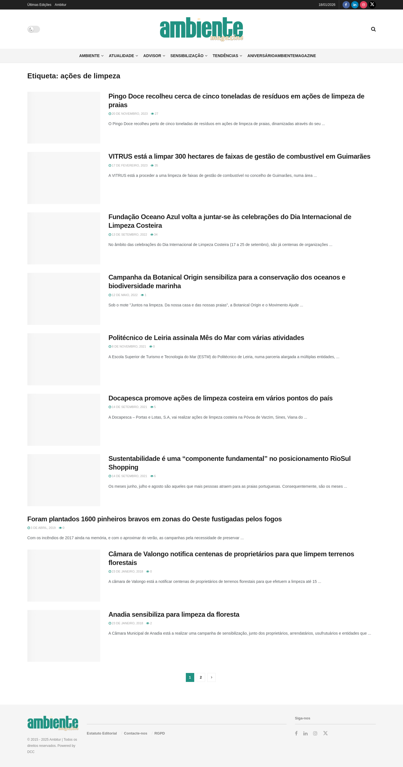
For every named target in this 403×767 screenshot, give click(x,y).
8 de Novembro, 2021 (127, 346)
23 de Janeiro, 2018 (126, 571)
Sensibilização (186, 55)
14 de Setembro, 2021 (128, 407)
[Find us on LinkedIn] (355, 5)
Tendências (225, 55)
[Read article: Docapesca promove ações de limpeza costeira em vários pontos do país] (63, 420)
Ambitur (60, 5)
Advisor (152, 55)
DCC (31, 752)
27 (154, 113)
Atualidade (121, 55)
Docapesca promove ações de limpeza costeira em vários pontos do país (221, 398)
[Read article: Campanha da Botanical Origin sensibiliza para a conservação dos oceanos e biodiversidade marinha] (63, 299)
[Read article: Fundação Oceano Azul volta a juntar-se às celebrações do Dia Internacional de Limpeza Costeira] (63, 238)
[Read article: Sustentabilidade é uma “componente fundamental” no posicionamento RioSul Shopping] (63, 480)
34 (154, 234)
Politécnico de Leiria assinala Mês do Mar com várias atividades (206, 337)
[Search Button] (373, 29)
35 (154, 165)
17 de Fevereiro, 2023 (128, 165)
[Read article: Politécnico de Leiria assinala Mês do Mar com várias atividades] (63, 359)
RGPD (159, 733)
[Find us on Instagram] (363, 5)
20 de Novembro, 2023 (128, 113)
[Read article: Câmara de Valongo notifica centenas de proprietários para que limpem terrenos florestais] (63, 576)
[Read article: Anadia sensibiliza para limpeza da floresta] (63, 636)
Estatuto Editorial (102, 733)
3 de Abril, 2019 (41, 527)
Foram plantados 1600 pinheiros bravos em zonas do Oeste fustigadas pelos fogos (154, 519)
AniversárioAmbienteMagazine (281, 55)
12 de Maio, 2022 (123, 295)
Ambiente (89, 55)
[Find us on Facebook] (346, 5)
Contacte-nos (135, 733)
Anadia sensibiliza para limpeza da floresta (174, 614)
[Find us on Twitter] (372, 5)
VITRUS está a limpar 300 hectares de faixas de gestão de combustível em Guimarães (240, 156)
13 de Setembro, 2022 (128, 234)
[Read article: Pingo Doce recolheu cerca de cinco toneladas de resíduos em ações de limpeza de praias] (63, 118)
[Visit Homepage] (201, 29)
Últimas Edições (39, 5)
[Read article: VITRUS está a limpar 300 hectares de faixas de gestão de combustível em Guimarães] (63, 178)
